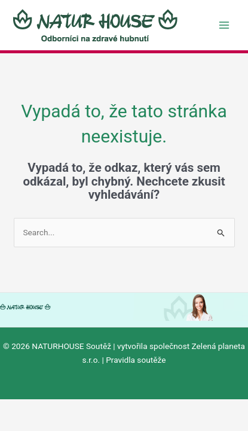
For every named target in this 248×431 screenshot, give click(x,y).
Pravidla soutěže (136, 360)
